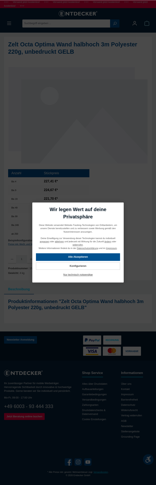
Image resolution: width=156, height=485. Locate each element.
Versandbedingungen (94, 399)
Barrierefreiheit (129, 399)
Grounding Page (130, 436)
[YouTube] (87, 462)
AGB (124, 421)
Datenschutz (128, 405)
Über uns (126, 383)
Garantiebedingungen (94, 394)
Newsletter (127, 426)
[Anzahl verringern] (12, 259)
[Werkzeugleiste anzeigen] (148, 459)
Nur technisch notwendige (78, 274)
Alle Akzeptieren (78, 257)
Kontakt (125, 389)
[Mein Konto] (135, 23)
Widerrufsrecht (129, 410)
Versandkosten (100, 472)
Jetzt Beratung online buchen (24, 416)
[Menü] (9, 23)
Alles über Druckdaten (94, 383)
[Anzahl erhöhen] (31, 259)
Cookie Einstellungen (94, 419)
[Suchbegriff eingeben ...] (66, 23)
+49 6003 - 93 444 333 (28, 406)
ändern (107, 241)
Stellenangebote (130, 431)
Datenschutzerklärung (87, 248)
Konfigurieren (78, 266)
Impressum (127, 394)
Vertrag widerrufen (131, 415)
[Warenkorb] (147, 23)
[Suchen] (114, 23)
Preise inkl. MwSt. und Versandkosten (26, 244)
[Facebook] (68, 462)
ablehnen (59, 241)
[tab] (19, 289)
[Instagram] (78, 462)
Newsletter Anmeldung (20, 339)
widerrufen (78, 245)
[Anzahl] (21, 259)
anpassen (44, 241)
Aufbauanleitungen (92, 389)
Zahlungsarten (90, 405)
